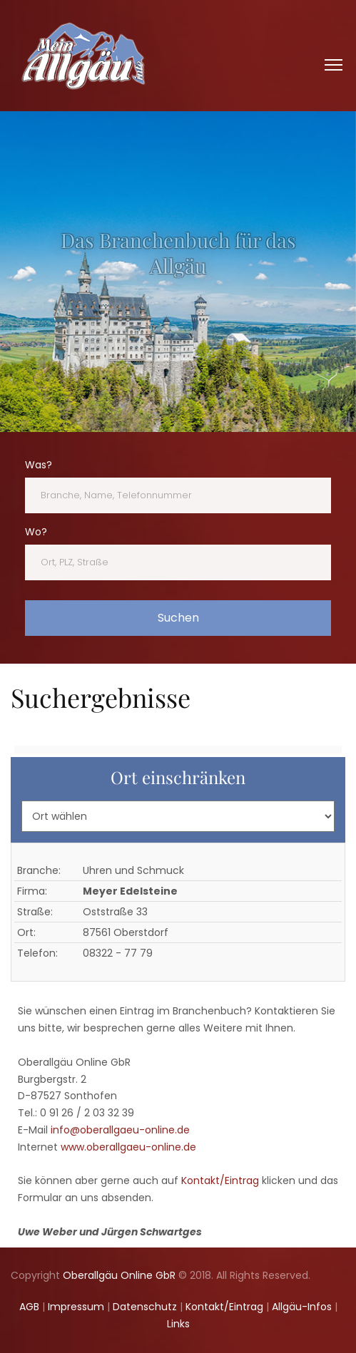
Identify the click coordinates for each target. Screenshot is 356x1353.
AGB (29, 1307)
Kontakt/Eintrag (220, 1180)
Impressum (76, 1307)
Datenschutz (145, 1307)
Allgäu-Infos (302, 1307)
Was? (38, 465)
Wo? (36, 532)
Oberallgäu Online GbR (119, 1275)
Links (178, 1324)
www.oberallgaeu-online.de (128, 1147)
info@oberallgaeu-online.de (120, 1130)
